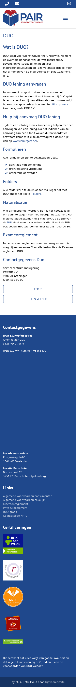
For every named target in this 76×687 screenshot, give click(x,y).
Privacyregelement (15, 508)
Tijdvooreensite (55, 682)
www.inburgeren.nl (25, 141)
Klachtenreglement (15, 504)
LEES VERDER (38, 299)
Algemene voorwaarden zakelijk (24, 500)
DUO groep (10, 512)
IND (9, 222)
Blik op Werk (60, 104)
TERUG (38, 289)
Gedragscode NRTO (15, 515)
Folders (36, 194)
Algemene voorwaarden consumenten (27, 496)
